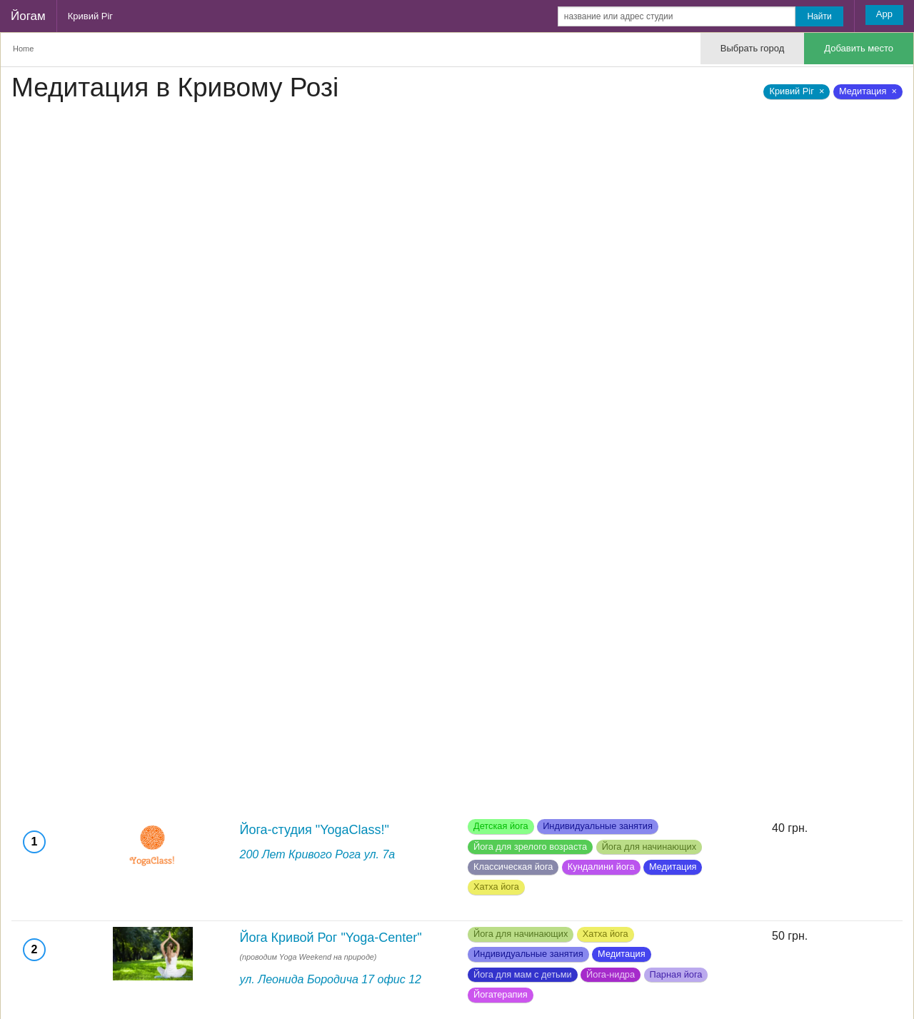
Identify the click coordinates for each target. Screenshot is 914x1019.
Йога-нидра (610, 974)
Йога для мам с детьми (522, 974)
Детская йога (500, 825)
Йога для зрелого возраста (530, 846)
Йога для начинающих (649, 846)
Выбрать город (752, 48)
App (884, 14)
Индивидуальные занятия (598, 825)
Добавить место (858, 48)
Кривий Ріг (90, 16)
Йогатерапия (500, 994)
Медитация (673, 866)
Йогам (28, 16)
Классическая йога (513, 866)
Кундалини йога (601, 866)
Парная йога (676, 974)
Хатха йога (496, 886)
